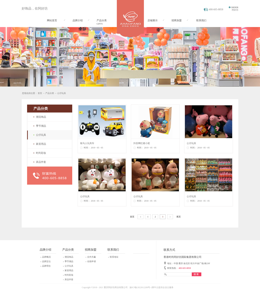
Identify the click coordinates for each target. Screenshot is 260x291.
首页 (132, 216)
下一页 (170, 217)
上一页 (140, 217)
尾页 (178, 216)
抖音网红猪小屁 (141, 143)
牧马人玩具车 (87, 143)
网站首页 (52, 20)
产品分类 (49, 93)
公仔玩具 (61, 93)
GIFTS (100, 24)
